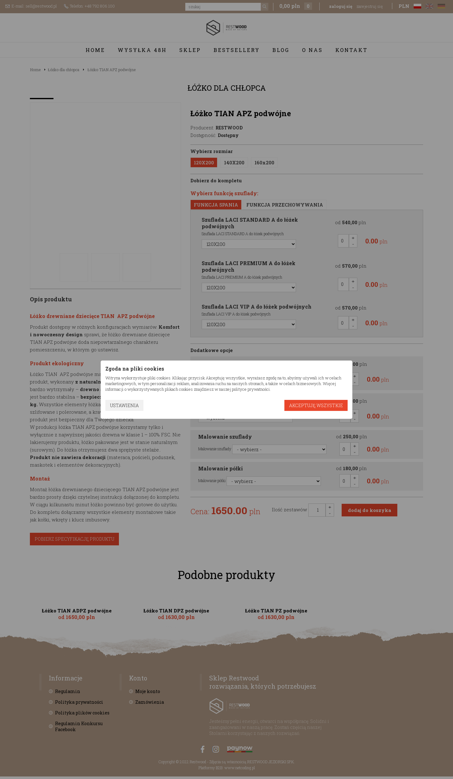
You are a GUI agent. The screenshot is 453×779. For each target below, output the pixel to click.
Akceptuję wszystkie (316, 405)
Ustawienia (124, 405)
